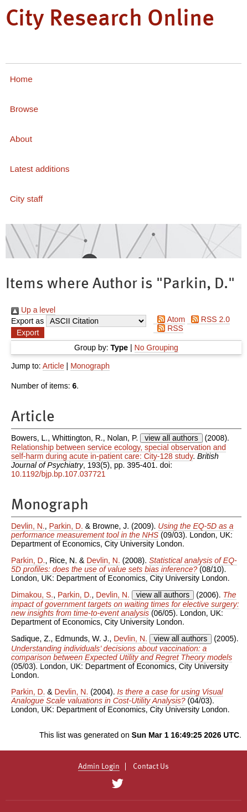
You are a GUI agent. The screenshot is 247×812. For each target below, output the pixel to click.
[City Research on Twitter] (117, 783)
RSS (168, 328)
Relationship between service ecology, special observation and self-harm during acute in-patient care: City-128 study (118, 452)
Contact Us (151, 766)
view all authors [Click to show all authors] (171, 437)
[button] (27, 332)
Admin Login (99, 766)
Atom (169, 319)
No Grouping (156, 347)
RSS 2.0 (208, 319)
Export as (27, 320)
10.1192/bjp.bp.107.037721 (58, 473)
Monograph (90, 365)
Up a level (33, 309)
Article (53, 365)
